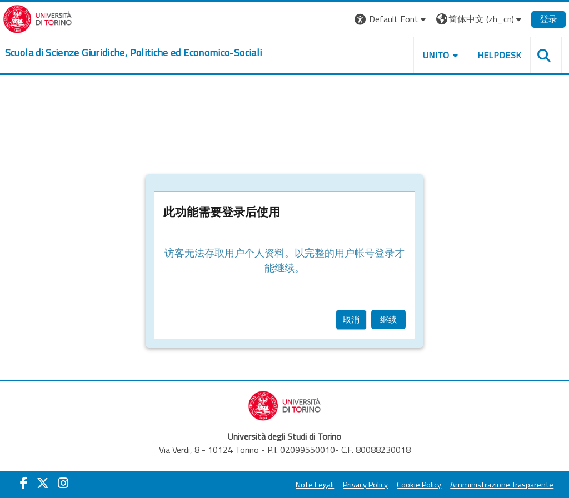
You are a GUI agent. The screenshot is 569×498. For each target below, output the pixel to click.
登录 (533, 19)
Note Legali (300, 485)
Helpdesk (484, 55)
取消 (351, 319)
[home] (148, 53)
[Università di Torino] (52, 17)
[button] (376, 19)
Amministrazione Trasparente (486, 485)
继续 (388, 319)
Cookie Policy (404, 485)
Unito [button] (421, 55)
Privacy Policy (350, 485)
